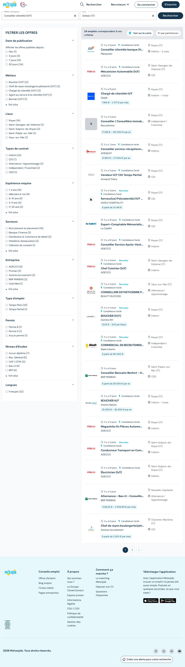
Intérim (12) (15, 155)
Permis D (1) (15, 331)
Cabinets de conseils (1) (22, 245)
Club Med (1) (16, 283)
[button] (91, 4)
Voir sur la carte (140, 33)
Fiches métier (46, 588)
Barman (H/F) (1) (18, 99)
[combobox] (37, 16)
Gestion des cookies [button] (74, 623)
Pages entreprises (49, 592)
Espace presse (75, 595)
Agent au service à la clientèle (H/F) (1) (30, 94)
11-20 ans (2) (16, 206)
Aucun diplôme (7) (19, 353)
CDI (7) (13, 159)
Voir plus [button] (12, 104)
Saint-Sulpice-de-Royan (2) (24, 129)
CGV (77, 608)
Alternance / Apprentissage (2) (26, 163)
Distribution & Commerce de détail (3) (30, 236)
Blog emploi (45, 583)
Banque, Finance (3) (20, 232)
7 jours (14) (15, 60)
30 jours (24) (16, 64)
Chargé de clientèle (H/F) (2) (25, 90)
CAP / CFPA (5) (17, 361)
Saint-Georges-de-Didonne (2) (26, 124)
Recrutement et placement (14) (26, 228)
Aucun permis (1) (18, 335)
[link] (119, 4)
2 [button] (132, 549)
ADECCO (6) (16, 266)
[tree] (132, 291)
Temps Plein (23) (18, 305)
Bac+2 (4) (14, 366)
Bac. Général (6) (18, 357)
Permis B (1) (15, 327)
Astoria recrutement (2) (22, 275)
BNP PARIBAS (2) (18, 279)
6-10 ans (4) (15, 198)
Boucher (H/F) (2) (18, 82)
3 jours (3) (14, 55)
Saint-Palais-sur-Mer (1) (22, 133)
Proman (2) (15, 270)
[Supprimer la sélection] (75, 15)
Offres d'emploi (47, 578)
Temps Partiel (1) (18, 309)
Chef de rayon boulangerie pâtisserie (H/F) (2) (34, 86)
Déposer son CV (105, 586)
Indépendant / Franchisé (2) (24, 168)
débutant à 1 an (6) (19, 194)
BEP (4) (13, 370)
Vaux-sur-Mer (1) (18, 137)
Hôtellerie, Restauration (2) (24, 241)
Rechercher (170, 15)
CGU (69, 608)
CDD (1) (13, 172)
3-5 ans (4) (15, 202)
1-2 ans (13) (15, 190)
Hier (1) (13, 51)
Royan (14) (14, 120)
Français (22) (16, 391)
